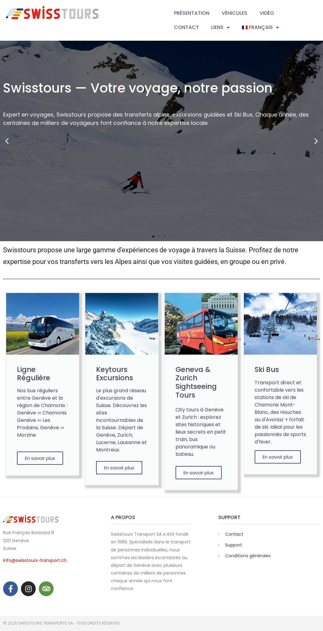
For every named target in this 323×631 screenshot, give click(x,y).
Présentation (191, 13)
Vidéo (267, 13)
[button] (7, 141)
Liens (220, 27)
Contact (186, 27)
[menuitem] (260, 27)
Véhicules (234, 13)
